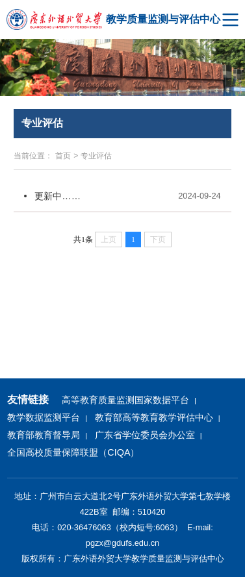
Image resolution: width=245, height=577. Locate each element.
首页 (63, 155)
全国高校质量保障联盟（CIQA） (73, 452)
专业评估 (96, 155)
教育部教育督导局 (43, 435)
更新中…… (57, 196)
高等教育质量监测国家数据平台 (125, 400)
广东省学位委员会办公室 (145, 435)
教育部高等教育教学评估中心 (154, 417)
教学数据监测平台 (43, 417)
